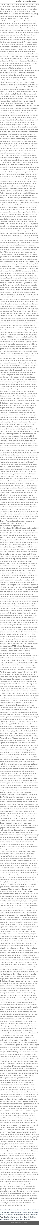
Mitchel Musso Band (6, 1219)
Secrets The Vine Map (14, 1212)
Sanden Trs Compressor (22, 1219)
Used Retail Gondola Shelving (25, 1217)
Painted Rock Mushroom (8, 1210)
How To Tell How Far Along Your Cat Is (12, 1214)
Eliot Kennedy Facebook (30, 1212)
